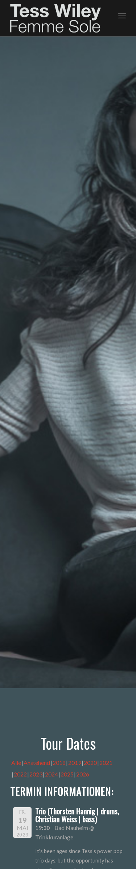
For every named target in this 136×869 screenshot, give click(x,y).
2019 (74, 762)
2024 (51, 774)
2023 (35, 774)
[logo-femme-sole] (56, 18)
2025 (67, 774)
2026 (82, 774)
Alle (16, 762)
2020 (90, 762)
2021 (105, 762)
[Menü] (122, 14)
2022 (20, 774)
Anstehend (37, 762)
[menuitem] (122, 14)
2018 (59, 762)
